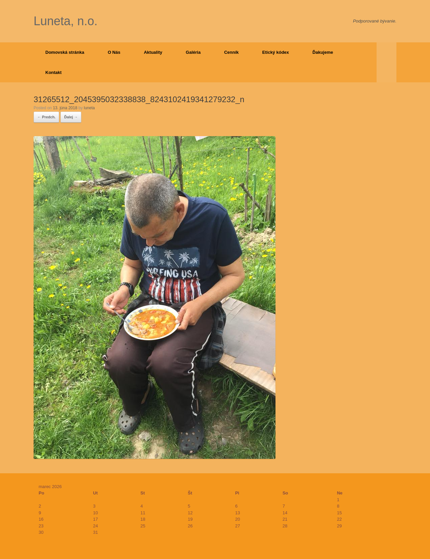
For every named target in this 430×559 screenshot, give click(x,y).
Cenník (231, 52)
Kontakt (53, 72)
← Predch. (46, 117)
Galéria (193, 52)
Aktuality (153, 52)
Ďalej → (71, 117)
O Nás (114, 52)
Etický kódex (275, 52)
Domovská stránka (64, 52)
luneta (89, 108)
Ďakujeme (322, 52)
